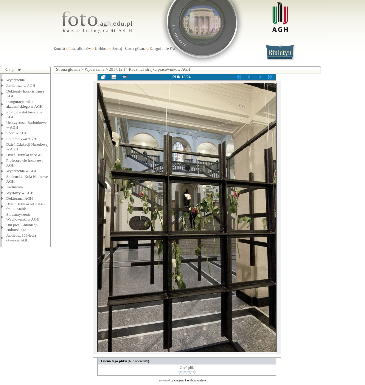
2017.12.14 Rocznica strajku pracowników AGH (149, 69)
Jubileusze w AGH (20, 85)
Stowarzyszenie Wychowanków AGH (23, 216)
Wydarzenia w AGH (22, 171)
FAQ (173, 49)
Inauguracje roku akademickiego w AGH (24, 104)
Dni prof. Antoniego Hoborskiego (22, 227)
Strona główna (135, 49)
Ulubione (101, 49)
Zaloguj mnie (159, 49)
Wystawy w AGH (20, 192)
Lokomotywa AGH (21, 138)
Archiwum (14, 187)
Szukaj (117, 49)
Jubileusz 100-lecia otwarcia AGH (21, 237)
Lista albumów (80, 49)
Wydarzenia (15, 80)
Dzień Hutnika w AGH (24, 155)
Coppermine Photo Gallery (190, 380)
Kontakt (59, 49)
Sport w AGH (17, 133)
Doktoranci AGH (19, 198)
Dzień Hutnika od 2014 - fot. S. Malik (25, 206)
